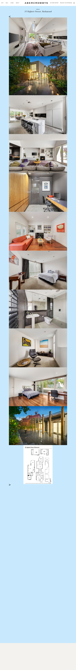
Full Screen (59, 482)
